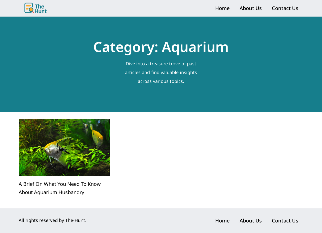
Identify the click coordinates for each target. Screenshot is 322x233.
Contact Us (285, 8)
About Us (251, 8)
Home (222, 8)
